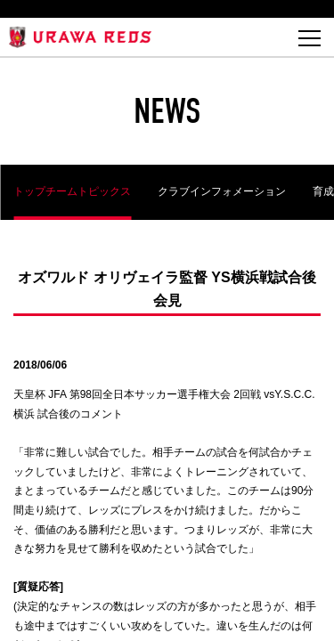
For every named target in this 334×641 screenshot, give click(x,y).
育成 (323, 191)
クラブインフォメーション (222, 191)
